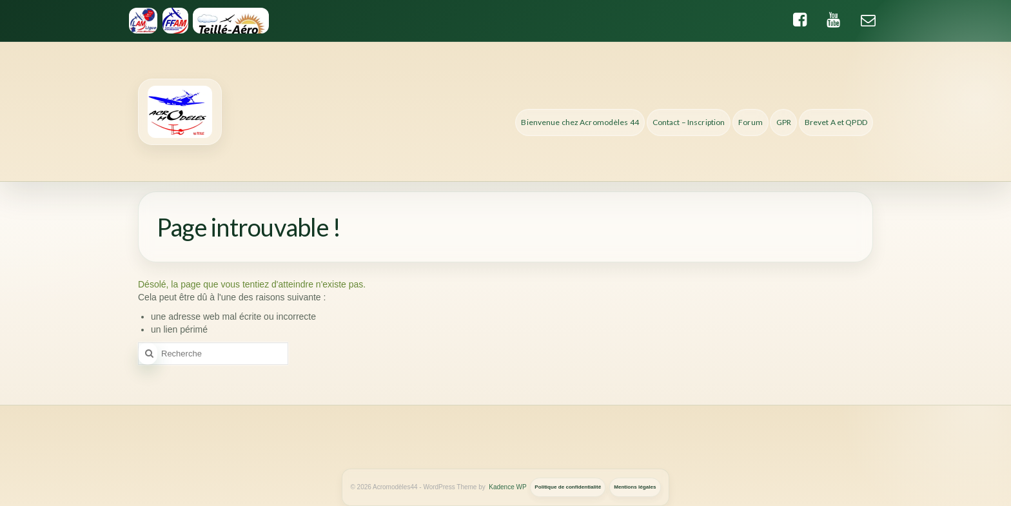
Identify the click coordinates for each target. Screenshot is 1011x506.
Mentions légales (635, 487)
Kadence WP (507, 487)
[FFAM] (175, 21)
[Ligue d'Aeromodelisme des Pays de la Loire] (143, 21)
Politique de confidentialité (568, 487)
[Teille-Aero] (231, 21)
